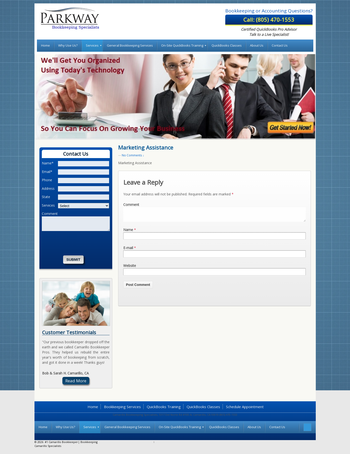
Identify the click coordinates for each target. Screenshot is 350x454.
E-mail (128, 247)
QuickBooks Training (164, 406)
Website (129, 265)
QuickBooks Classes (203, 406)
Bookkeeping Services (122, 406)
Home (93, 406)
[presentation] (79, 243)
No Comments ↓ (133, 155)
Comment (131, 204)
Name (128, 229)
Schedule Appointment (245, 406)
